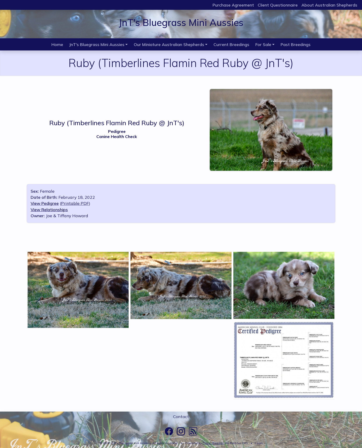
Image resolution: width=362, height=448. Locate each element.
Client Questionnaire (278, 4)
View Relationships (49, 209)
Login (259, 443)
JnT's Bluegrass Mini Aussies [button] (96, 44)
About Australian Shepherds (329, 4)
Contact (181, 416)
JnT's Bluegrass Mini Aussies (181, 22)
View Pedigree (45, 203)
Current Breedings (231, 44)
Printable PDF (75, 203)
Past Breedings (296, 44)
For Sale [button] (263, 44)
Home (57, 44)
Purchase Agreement (233, 4)
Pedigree (117, 131)
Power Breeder (213, 443)
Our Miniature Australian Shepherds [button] (169, 44)
